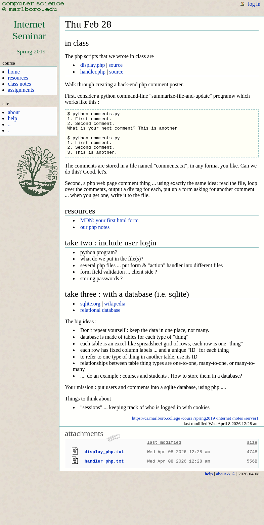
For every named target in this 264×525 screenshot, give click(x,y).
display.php (92, 65)
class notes (19, 84)
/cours (186, 418)
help (12, 118)
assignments (21, 90)
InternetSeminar (29, 30)
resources (18, 78)
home (14, 72)
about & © (225, 473)
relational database (100, 310)
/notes (237, 418)
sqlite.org (90, 303)
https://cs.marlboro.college (156, 418)
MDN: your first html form (109, 220)
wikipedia (114, 303)
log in (254, 4)
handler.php (92, 72)
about (14, 112)
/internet (223, 418)
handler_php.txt (104, 461)
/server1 (251, 418)
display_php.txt (104, 452)
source (115, 65)
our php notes (94, 227)
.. (9, 124)
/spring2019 (204, 418)
